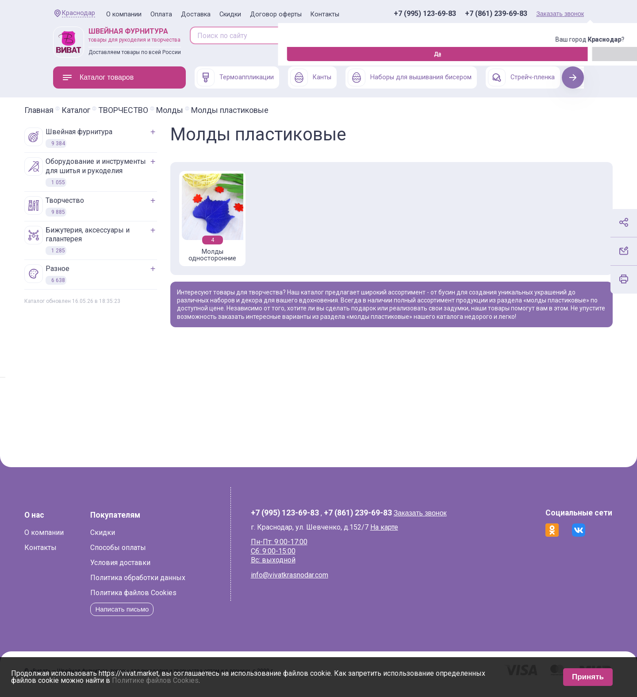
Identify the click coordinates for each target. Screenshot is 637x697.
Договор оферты (276, 14)
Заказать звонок (560, 13)
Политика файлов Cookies (162, 598)
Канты (310, 77)
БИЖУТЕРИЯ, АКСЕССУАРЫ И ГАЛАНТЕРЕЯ (105, 241)
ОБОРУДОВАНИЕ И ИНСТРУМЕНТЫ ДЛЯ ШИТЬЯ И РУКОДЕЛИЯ (114, 172)
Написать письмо (152, 615)
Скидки (230, 14)
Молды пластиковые (258, 110)
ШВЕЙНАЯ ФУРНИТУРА (97, 138)
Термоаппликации (235, 77)
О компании (124, 14)
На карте (393, 532)
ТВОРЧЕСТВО (152, 110)
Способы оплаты (147, 553)
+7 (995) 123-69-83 (425, 13)
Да (55, 54)
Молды (198, 110)
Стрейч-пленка (521, 77)
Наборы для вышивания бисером (410, 77)
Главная (67, 110)
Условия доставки (149, 568)
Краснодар (78, 13)
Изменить (102, 54)
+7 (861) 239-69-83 (496, 13)
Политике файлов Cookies (155, 680)
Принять (588, 677)
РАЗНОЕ (75, 274)
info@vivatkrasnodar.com (298, 581)
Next (573, 77)
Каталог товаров (98, 77)
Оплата (161, 14)
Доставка (196, 14)
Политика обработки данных (166, 583)
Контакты (325, 14)
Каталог (104, 110)
